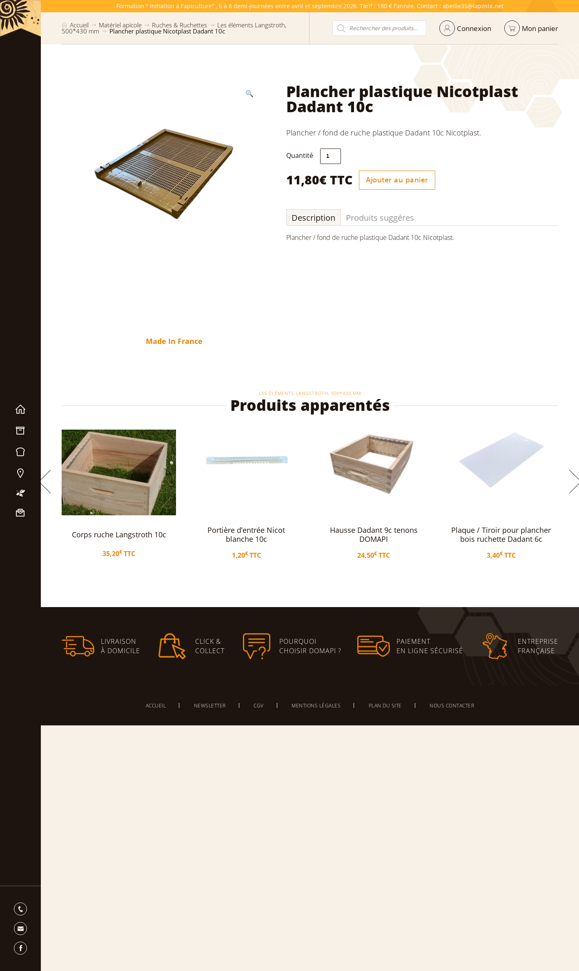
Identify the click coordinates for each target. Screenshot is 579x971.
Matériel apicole (20, 431)
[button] (246, 93)
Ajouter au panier (401, 179)
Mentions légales (316, 705)
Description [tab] (317, 217)
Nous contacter (20, 513)
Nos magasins (20, 473)
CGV (259, 705)
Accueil (20, 409)
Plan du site (385, 705)
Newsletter (210, 705)
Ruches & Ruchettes (179, 25)
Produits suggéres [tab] (384, 217)
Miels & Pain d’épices (20, 452)
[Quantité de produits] (334, 156)
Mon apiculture (20, 493)
